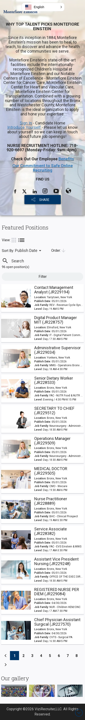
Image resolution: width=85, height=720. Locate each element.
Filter (43, 276)
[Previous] (5, 655)
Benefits (66, 158)
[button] (43, 7)
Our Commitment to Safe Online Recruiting (42, 168)
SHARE (44, 200)
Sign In (26, 123)
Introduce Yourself (24, 127)
